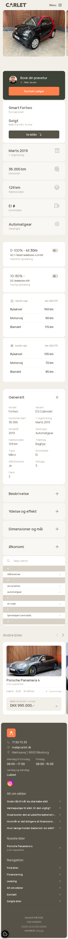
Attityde (40, 930)
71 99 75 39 (19, 742)
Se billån (34, 134)
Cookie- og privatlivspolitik (34, 926)
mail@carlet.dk (21, 747)
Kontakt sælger (34, 91)
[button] (63, 637)
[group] (34, 33)
